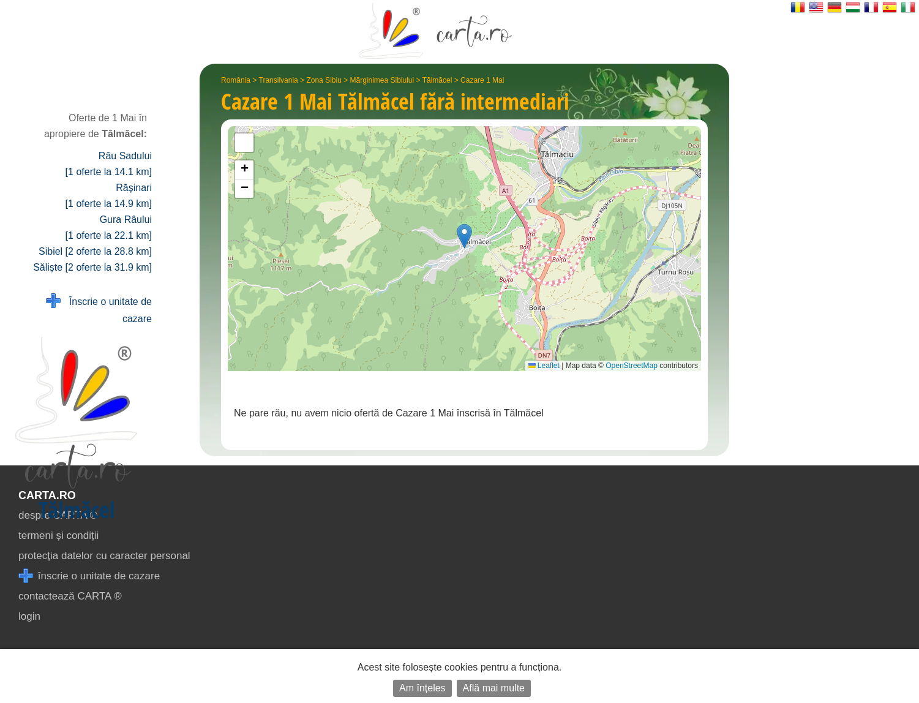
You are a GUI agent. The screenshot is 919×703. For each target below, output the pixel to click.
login (29, 616)
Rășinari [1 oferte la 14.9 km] (109, 195)
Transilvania (278, 80)
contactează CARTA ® (70, 596)
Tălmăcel (437, 80)
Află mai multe (494, 688)
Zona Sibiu (323, 80)
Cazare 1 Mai (482, 80)
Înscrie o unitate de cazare (99, 309)
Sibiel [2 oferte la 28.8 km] (95, 251)
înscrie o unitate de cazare (89, 576)
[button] (464, 236)
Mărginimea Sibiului (382, 80)
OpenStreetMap (632, 365)
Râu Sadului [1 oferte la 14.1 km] (109, 164)
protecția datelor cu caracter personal (104, 556)
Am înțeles (422, 688)
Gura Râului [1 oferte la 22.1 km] (109, 227)
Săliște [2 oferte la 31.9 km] (92, 267)
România (235, 80)
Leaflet (544, 365)
